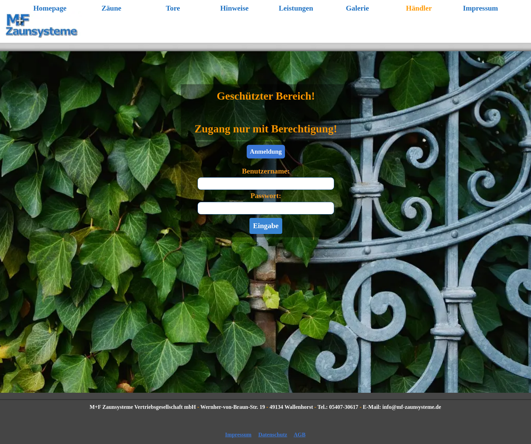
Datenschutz (272, 435)
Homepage (49, 8)
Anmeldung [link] (266, 151)
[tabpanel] (266, 92)
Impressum (480, 8)
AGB (299, 435)
